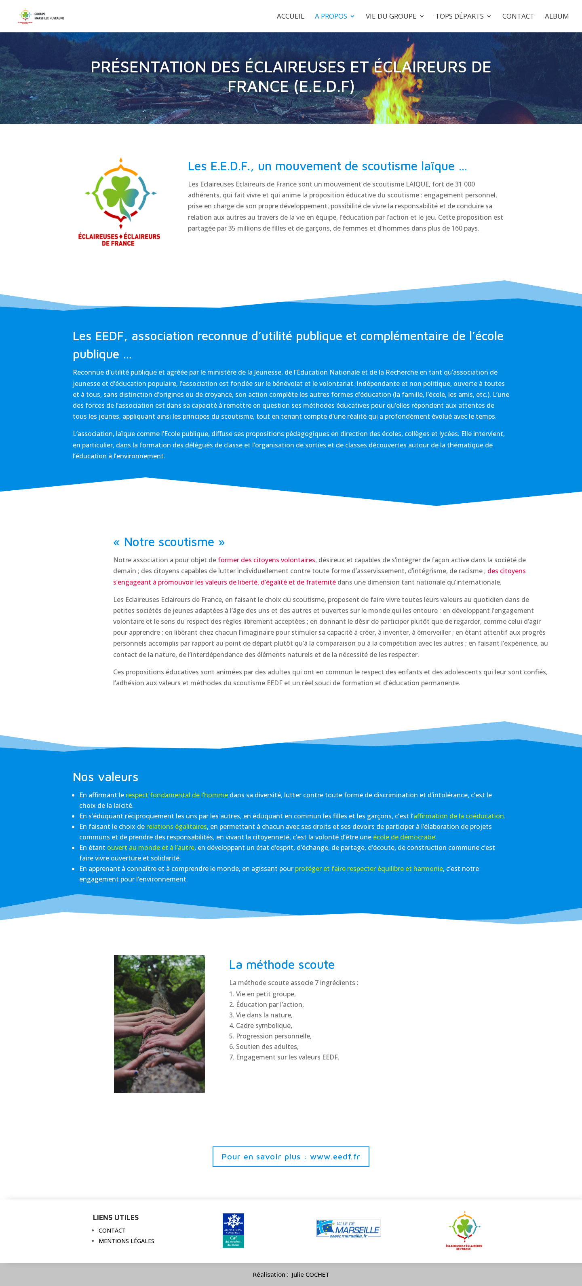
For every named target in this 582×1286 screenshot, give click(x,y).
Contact (518, 17)
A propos (331, 17)
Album (557, 17)
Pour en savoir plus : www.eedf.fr (291, 1156)
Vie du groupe (391, 17)
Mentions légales (126, 1241)
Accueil (290, 17)
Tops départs (459, 17)
